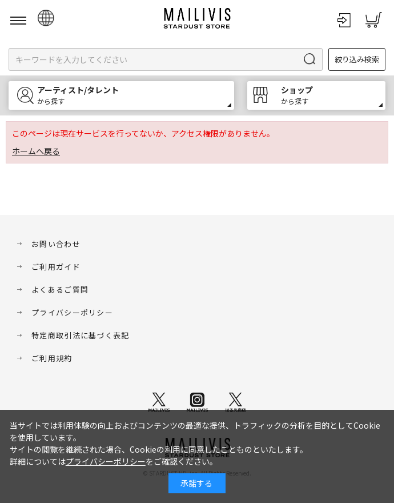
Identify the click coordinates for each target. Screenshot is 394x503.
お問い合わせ (56, 243)
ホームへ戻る (36, 151)
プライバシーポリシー (72, 312)
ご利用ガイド (56, 266)
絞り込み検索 (357, 59)
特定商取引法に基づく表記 (80, 335)
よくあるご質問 (60, 289)
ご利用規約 (52, 358)
